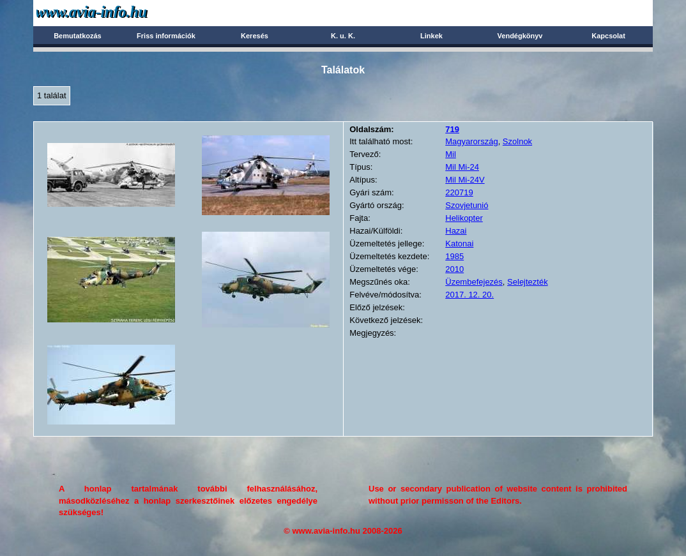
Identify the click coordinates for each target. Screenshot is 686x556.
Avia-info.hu (114, 12)
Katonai (459, 243)
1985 (454, 256)
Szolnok (517, 141)
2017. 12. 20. (469, 294)
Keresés (254, 36)
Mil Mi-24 (462, 167)
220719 (459, 192)
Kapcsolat (608, 36)
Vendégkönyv (520, 36)
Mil (450, 154)
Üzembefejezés (474, 282)
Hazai (455, 231)
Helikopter (464, 218)
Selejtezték (527, 282)
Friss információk (166, 36)
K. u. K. (343, 36)
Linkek (431, 36)
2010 (454, 269)
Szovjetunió (466, 205)
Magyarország (471, 141)
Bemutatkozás (78, 36)
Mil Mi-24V (464, 179)
